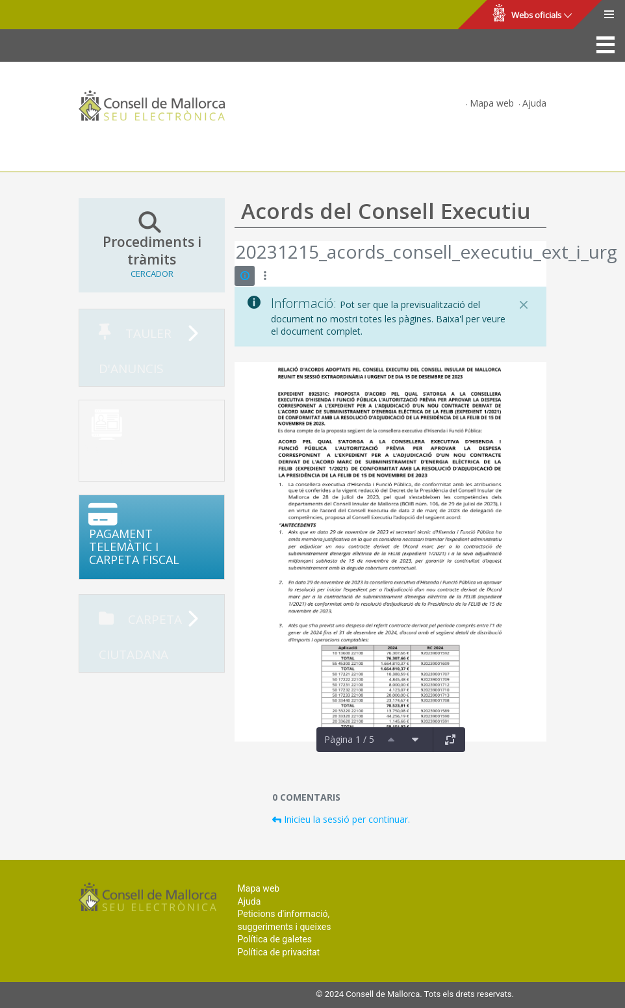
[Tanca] (523, 304)
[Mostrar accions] (265, 276)
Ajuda (534, 103)
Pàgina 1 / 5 (349, 739)
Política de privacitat (279, 952)
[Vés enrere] (235, 253)
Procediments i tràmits (152, 245)
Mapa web (492, 103)
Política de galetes (275, 939)
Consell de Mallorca (54, 15)
